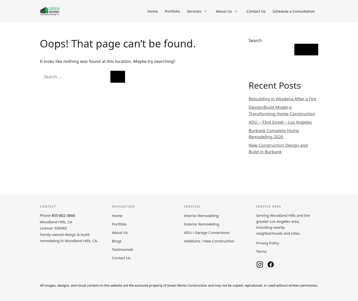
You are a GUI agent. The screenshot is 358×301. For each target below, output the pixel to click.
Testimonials (122, 249)
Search (255, 40)
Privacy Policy (267, 242)
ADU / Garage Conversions (206, 232)
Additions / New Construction (209, 240)
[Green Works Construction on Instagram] (260, 264)
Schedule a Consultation (293, 11)
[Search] (117, 77)
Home (152, 11)
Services (199, 11)
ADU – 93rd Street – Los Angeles (280, 122)
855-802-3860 (63, 215)
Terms (261, 251)
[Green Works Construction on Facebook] (270, 264)
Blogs (116, 240)
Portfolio (172, 11)
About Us (229, 11)
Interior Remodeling (201, 215)
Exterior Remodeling (201, 224)
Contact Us (256, 11)
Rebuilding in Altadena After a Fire (282, 99)
